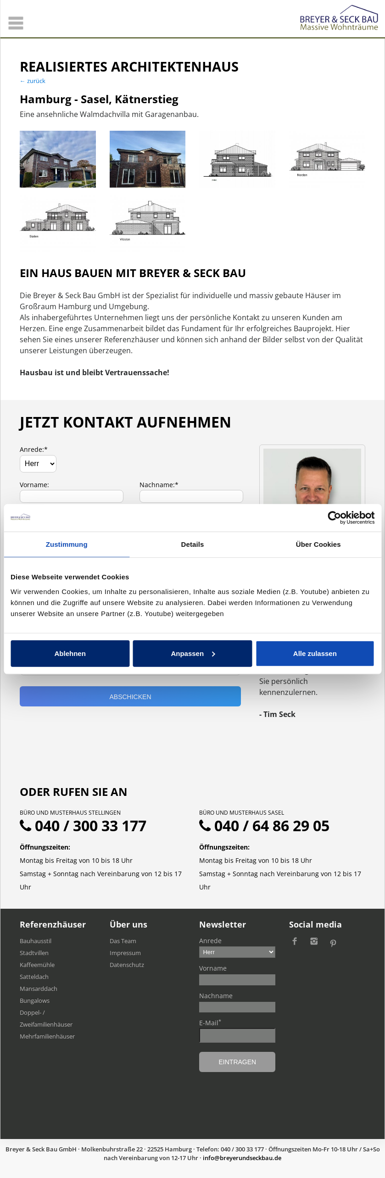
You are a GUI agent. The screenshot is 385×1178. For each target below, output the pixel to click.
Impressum (125, 953)
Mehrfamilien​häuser (47, 1036)
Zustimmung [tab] (67, 544)
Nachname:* (159, 484)
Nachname (216, 995)
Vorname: (34, 484)
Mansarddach (38, 988)
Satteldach (34, 976)
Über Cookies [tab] (318, 544)
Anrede (210, 940)
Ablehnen (70, 653)
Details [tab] (192, 544)
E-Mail (210, 1022)
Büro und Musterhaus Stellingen (70, 813)
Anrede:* (34, 449)
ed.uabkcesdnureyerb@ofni (242, 1158)
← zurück (32, 81)
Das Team (123, 941)
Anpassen (193, 653)
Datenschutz (127, 965)
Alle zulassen (315, 653)
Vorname (213, 968)
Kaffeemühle (37, 965)
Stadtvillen (34, 953)
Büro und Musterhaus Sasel (241, 813)
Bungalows (35, 1000)
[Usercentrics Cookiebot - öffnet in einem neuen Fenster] (334, 518)
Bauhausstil (35, 941)
